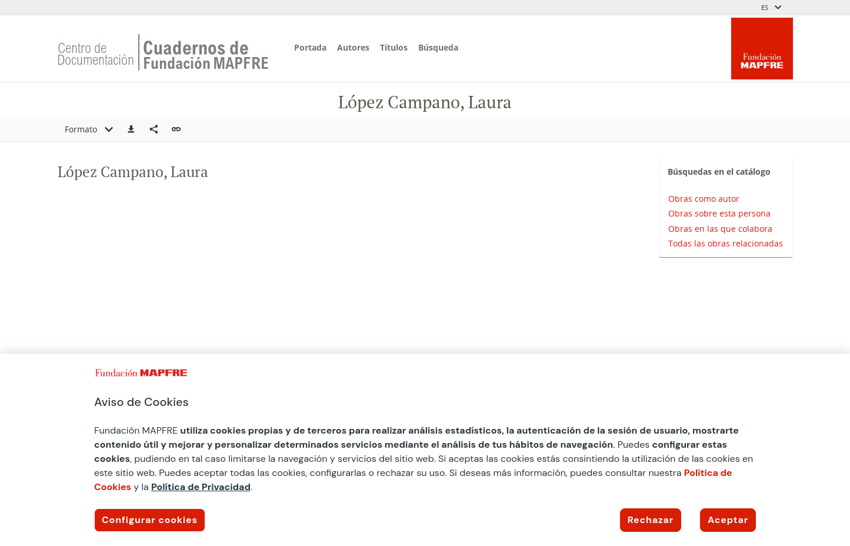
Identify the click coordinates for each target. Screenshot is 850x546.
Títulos (394, 47)
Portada (310, 47)
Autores (353, 47)
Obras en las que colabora (720, 228)
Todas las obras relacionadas (725, 243)
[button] (131, 130)
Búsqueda (438, 47)
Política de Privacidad (201, 487)
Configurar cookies (150, 520)
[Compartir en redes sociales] (153, 130)
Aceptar (728, 520)
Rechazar (651, 520)
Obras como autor (703, 198)
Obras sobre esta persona (719, 213)
